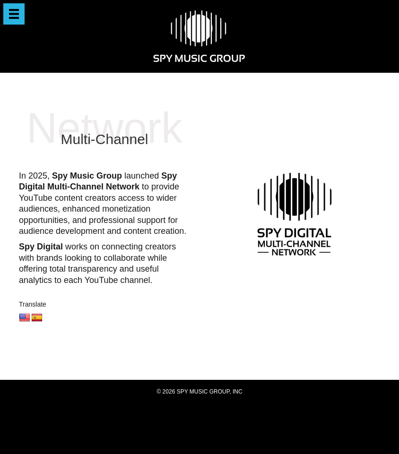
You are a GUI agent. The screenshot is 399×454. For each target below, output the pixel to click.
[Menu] (14, 14)
